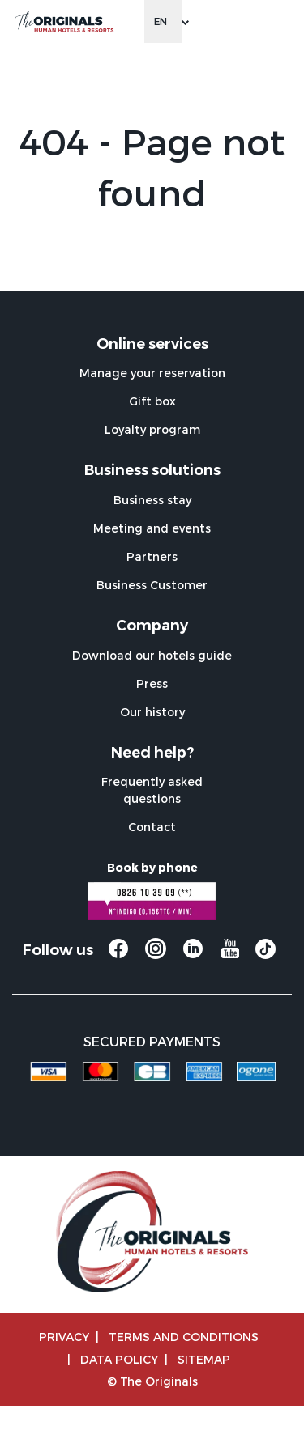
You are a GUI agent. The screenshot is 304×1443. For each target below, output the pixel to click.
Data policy (119, 1359)
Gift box (152, 401)
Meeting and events (152, 528)
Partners (152, 556)
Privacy (64, 1336)
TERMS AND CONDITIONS (184, 1336)
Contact (152, 827)
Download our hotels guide (152, 655)
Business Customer (152, 585)
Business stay (152, 500)
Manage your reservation (152, 373)
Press (152, 683)
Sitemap (204, 1359)
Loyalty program (152, 429)
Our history (152, 712)
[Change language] (163, 21)
